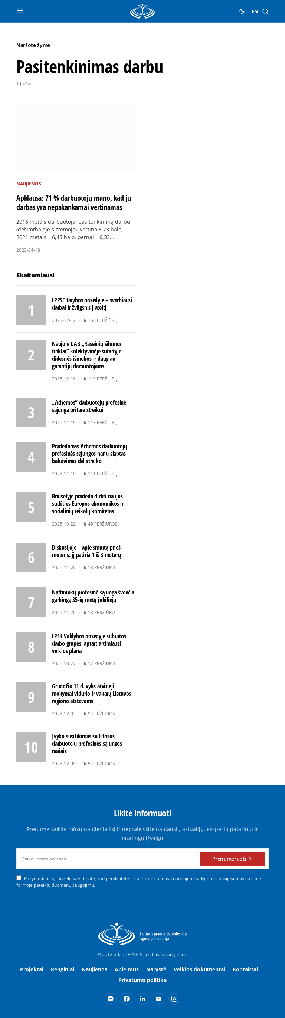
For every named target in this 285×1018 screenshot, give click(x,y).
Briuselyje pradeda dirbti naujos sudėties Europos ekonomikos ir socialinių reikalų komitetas (88, 503)
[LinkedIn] (142, 998)
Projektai (31, 969)
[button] (20, 11)
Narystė (156, 969)
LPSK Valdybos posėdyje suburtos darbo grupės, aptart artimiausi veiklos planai (89, 643)
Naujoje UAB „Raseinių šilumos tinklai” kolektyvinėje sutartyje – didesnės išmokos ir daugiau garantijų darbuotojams (88, 355)
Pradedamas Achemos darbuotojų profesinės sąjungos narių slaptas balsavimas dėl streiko (89, 453)
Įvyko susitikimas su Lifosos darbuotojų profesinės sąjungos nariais (87, 743)
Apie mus (127, 969)
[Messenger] (111, 998)
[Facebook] (126, 998)
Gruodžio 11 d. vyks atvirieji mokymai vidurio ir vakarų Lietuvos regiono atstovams (91, 693)
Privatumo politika (142, 980)
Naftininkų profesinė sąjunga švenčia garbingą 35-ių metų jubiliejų (93, 596)
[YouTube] (158, 998)
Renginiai (62, 969)
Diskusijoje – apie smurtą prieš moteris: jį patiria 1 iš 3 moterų (86, 551)
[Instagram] (174, 998)
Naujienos (28, 184)
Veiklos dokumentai (199, 969)
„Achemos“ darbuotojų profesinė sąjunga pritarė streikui (89, 406)
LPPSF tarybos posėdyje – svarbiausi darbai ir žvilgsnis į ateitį (92, 304)
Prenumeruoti (229, 858)
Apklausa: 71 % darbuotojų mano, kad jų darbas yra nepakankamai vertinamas (73, 202)
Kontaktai (245, 969)
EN (255, 11)
